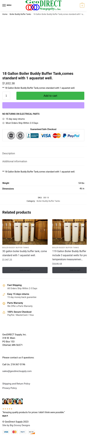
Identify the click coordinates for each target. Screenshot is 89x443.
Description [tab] (8, 153)
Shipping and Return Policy (16, 383)
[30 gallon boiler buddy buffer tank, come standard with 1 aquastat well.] (25, 232)
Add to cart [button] (25, 270)
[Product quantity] (6, 96)
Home (4, 14)
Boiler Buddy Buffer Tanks (20, 14)
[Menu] (7, 5)
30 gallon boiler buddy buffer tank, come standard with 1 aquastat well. (24, 253)
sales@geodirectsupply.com (17, 371)
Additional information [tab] (14, 161)
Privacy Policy (9, 388)
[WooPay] (43, 105)
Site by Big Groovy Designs (16, 425)
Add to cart (50, 95)
